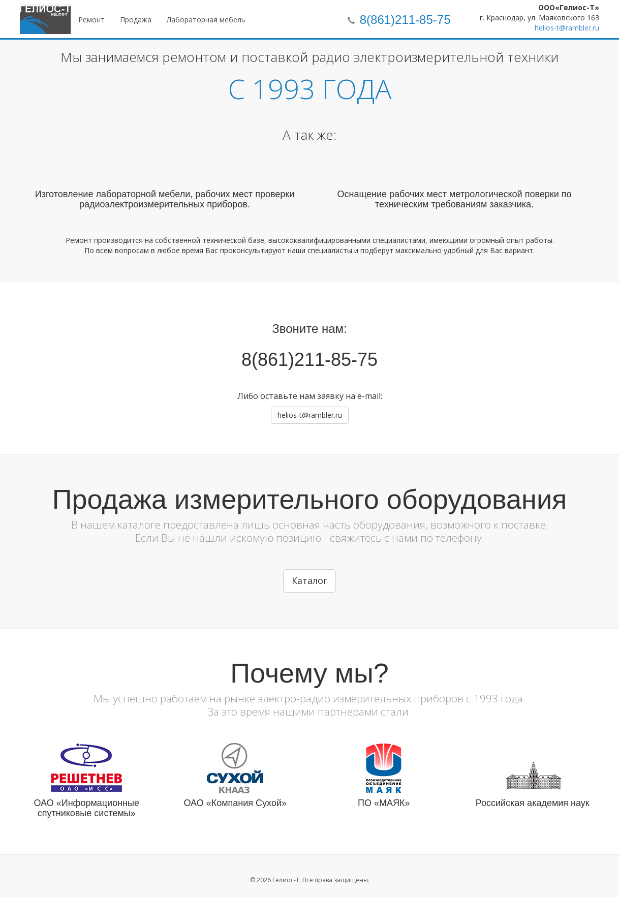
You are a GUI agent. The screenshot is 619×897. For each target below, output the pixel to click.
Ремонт (91, 19)
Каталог (309, 580)
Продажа (135, 19)
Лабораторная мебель (206, 19)
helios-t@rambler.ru (567, 28)
